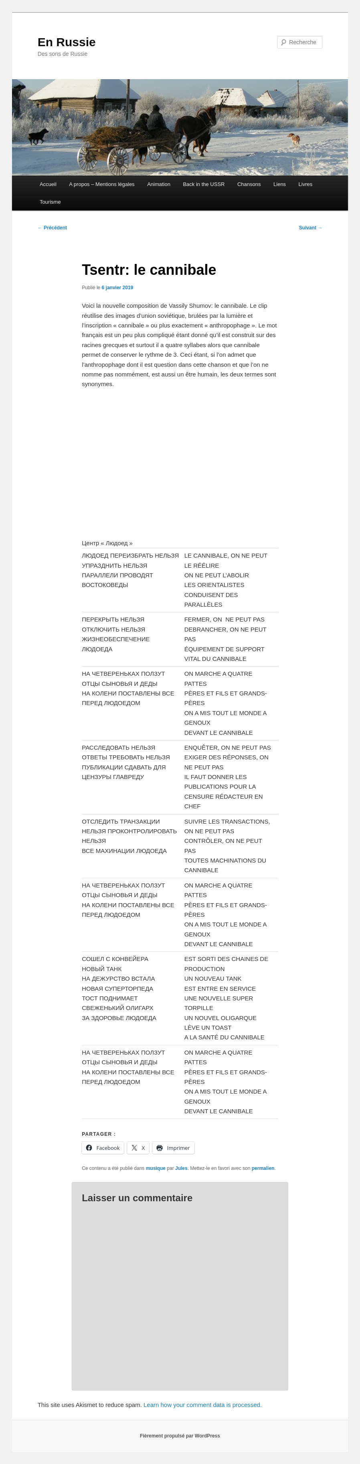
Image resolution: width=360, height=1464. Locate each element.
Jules (181, 1168)
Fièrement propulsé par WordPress (180, 1436)
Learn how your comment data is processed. (203, 1404)
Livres (306, 184)
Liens (279, 184)
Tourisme (50, 202)
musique (156, 1168)
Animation (158, 184)
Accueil (48, 184)
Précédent (52, 228)
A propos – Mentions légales (101, 184)
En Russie (67, 42)
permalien (263, 1168)
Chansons (249, 184)
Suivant (311, 228)
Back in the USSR (203, 184)
